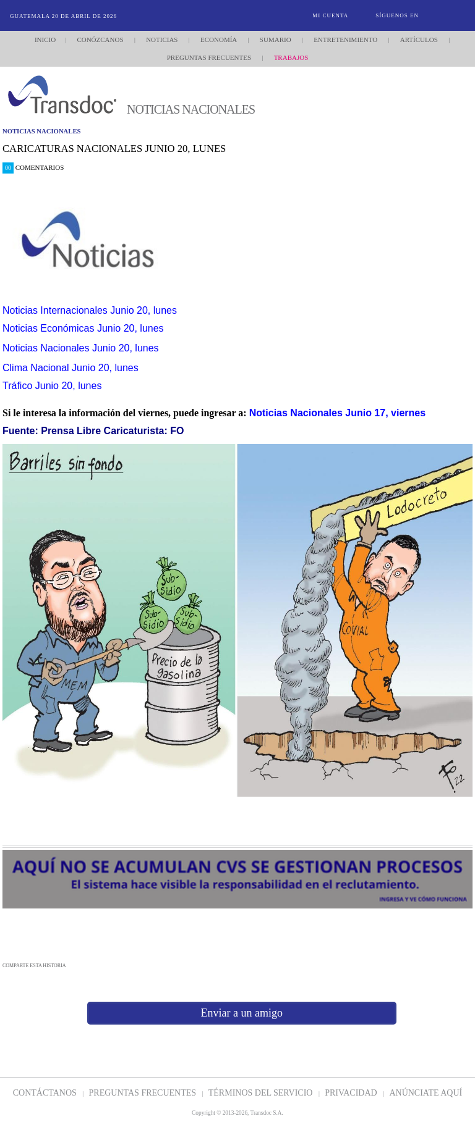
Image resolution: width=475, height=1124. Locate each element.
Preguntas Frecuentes (209, 57)
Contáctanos (46, 1092)
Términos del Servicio (261, 1092)
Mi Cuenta (330, 15)
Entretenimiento (345, 39)
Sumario (275, 39)
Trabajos (291, 57)
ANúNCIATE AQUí (425, 1092)
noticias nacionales (41, 131)
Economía (218, 39)
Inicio (45, 39)
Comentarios (33, 167)
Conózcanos (100, 39)
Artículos (419, 39)
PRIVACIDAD (352, 1092)
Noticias (162, 39)
